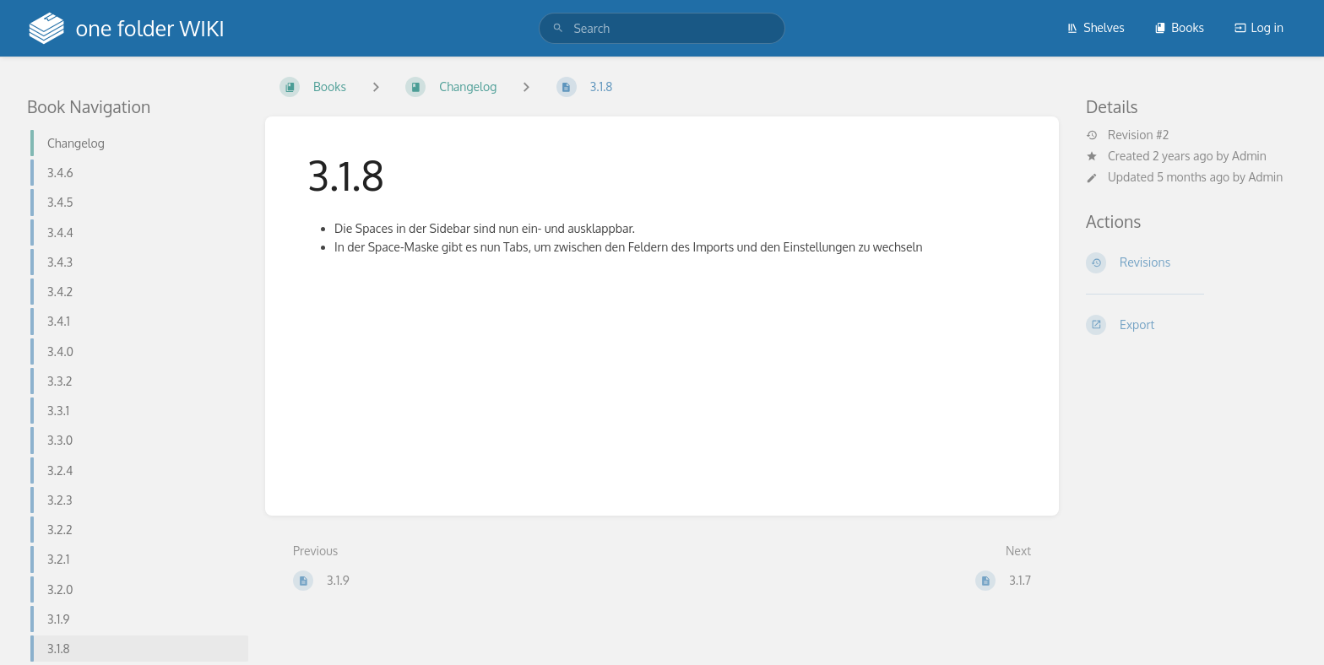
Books (1179, 27)
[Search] (558, 28)
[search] (661, 28)
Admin (1249, 156)
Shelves (1095, 27)
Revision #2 (1127, 135)
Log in (1258, 27)
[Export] (1191, 325)
